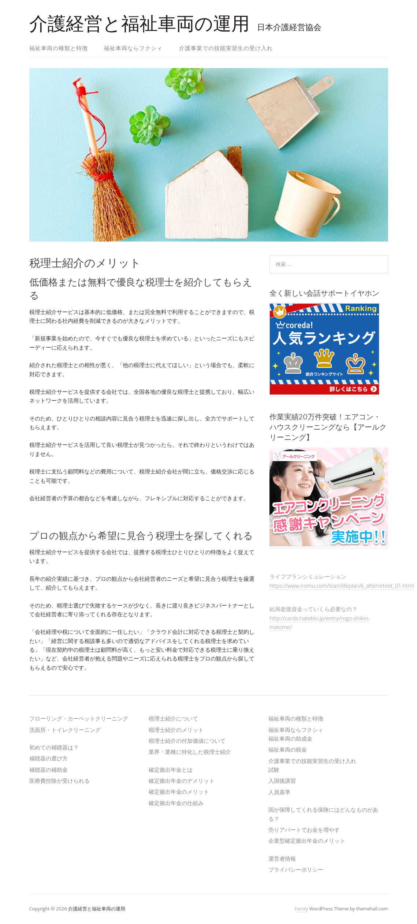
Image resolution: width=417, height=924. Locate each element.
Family (301, 908)
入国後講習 (282, 780)
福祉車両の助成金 (290, 738)
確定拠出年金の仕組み (176, 803)
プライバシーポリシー (295, 869)
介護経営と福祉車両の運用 (139, 23)
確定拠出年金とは (171, 769)
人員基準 (279, 792)
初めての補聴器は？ (54, 747)
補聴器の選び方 (48, 758)
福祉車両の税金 (287, 749)
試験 (273, 769)
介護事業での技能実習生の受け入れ (226, 48)
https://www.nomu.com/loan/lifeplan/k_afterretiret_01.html (341, 585)
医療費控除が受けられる (59, 780)
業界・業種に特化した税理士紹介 (190, 751)
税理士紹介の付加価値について (187, 740)
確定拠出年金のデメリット (182, 780)
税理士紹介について (173, 718)
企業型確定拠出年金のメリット (306, 840)
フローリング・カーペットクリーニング (78, 718)
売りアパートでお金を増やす (304, 829)
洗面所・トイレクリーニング (65, 729)
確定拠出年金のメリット (179, 791)
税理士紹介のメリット (176, 729)
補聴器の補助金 (48, 769)
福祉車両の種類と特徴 (58, 48)
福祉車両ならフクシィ (133, 48)
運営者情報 (282, 858)
